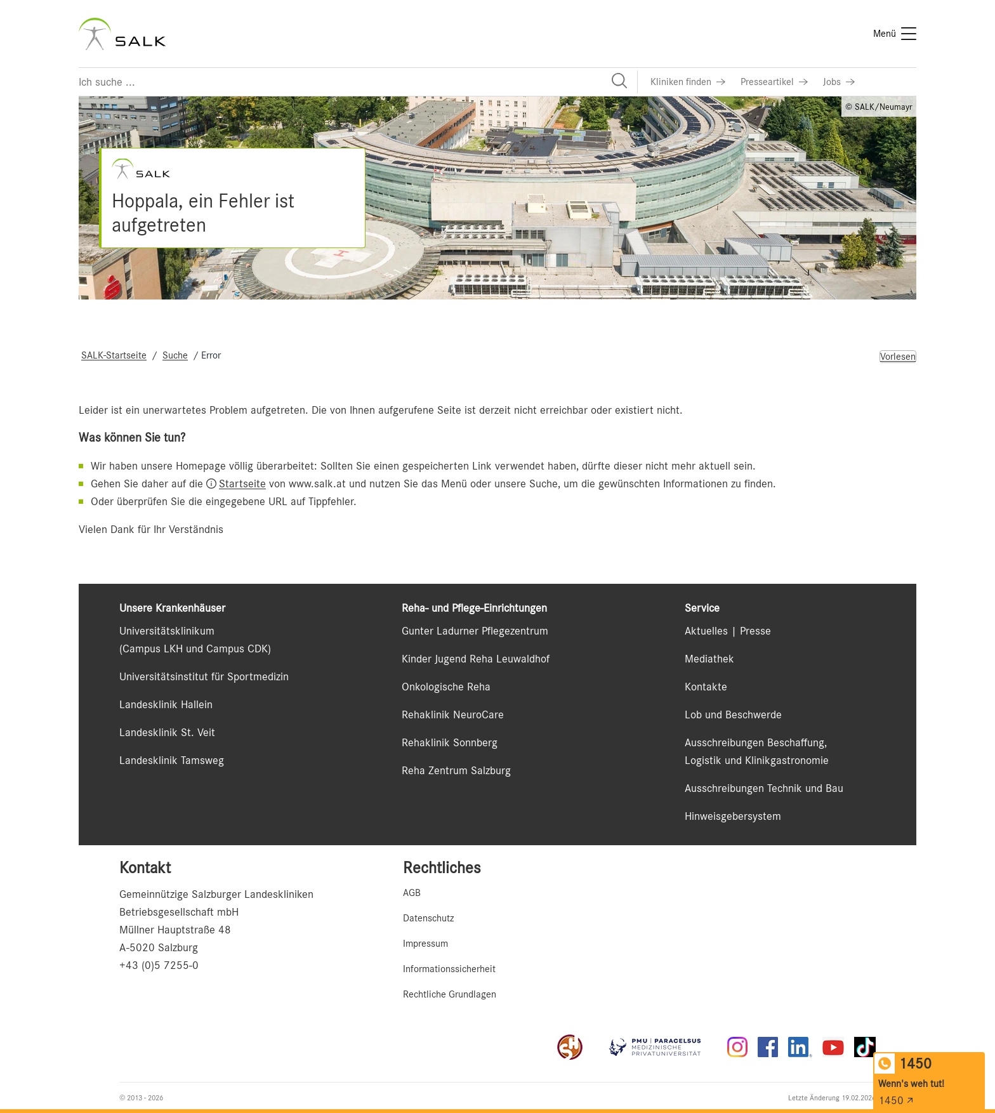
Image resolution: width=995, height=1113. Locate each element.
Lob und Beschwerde (733, 714)
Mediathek (709, 658)
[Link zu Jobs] (839, 81)
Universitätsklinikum (166, 630)
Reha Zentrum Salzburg (456, 770)
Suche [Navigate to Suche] (175, 355)
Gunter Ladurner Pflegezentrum (475, 630)
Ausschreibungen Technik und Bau (764, 788)
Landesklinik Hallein (166, 704)
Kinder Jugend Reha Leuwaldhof (476, 658)
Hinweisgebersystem (733, 816)
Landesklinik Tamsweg (171, 760)
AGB (412, 893)
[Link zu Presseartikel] (774, 81)
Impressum (425, 943)
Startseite (242, 483)
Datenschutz (428, 918)
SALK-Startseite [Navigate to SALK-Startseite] (114, 355)
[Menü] (894, 33)
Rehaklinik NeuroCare (453, 714)
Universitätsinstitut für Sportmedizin (204, 676)
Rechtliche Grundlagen (449, 994)
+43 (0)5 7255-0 (159, 965)
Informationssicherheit (449, 969)
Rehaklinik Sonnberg (450, 742)
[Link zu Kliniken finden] (687, 81)
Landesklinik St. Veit (167, 732)
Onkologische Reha (446, 686)
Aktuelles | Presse (728, 630)
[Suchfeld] (358, 82)
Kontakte (706, 686)
